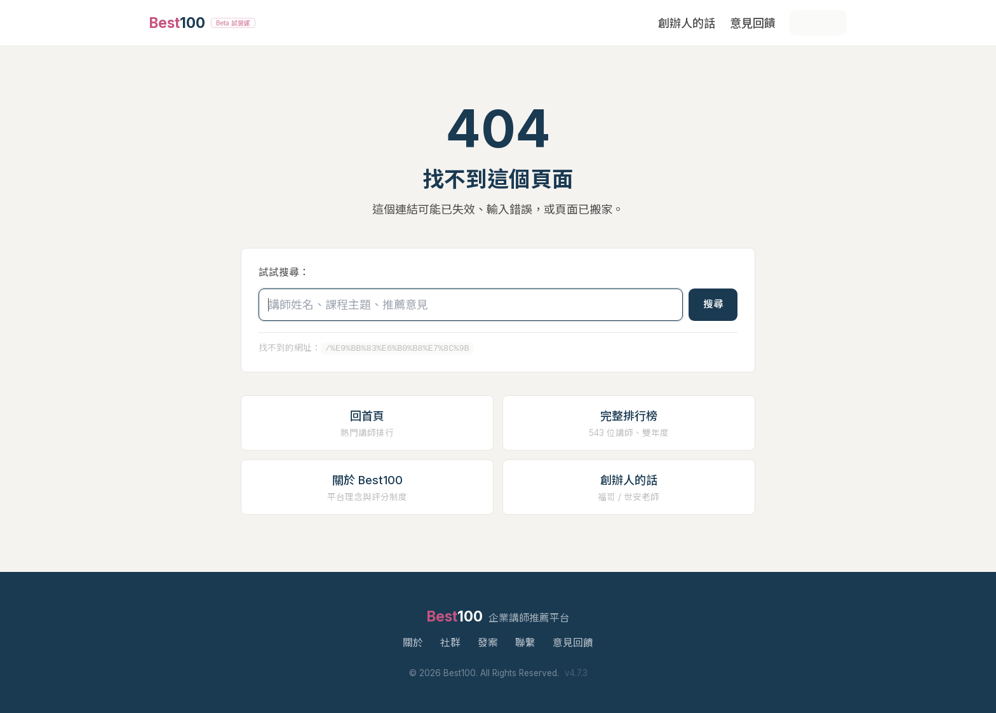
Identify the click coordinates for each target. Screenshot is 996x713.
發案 (488, 643)
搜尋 (713, 304)
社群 (450, 643)
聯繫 (525, 643)
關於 (413, 643)
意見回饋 (753, 23)
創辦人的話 (686, 23)
